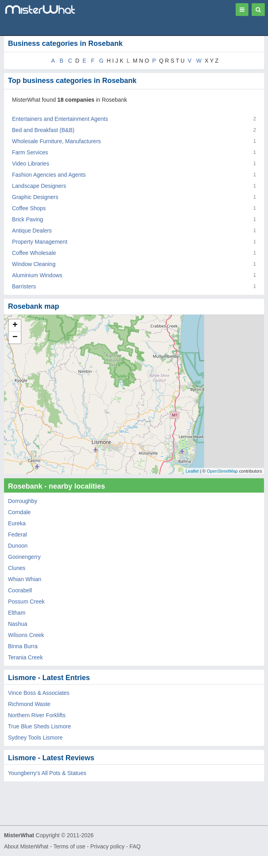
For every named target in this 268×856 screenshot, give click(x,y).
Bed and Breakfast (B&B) (43, 130)
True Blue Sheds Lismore (39, 726)
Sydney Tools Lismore (35, 737)
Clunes (17, 568)
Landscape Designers (39, 186)
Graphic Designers (35, 197)
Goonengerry (24, 557)
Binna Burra (23, 646)
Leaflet (192, 471)
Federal (17, 534)
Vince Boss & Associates (38, 693)
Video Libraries (30, 163)
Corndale (19, 512)
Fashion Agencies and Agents (48, 175)
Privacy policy (107, 846)
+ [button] (15, 325)
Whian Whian (24, 579)
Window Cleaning (34, 264)
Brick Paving (27, 219)
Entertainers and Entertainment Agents (60, 119)
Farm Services (30, 152)
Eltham (17, 612)
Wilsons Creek (26, 635)
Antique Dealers (32, 230)
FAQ (135, 846)
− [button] (15, 337)
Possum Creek (26, 601)
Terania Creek (25, 657)
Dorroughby (22, 501)
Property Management (39, 242)
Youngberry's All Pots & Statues (47, 773)
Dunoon (18, 545)
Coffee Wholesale (34, 253)
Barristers (24, 286)
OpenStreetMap (222, 471)
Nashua (17, 624)
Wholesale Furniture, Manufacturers (56, 141)
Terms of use (69, 846)
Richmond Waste (29, 704)
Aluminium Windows (37, 275)
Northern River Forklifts (37, 715)
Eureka (17, 523)
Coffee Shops (29, 208)
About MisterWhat (26, 846)
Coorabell (20, 590)
